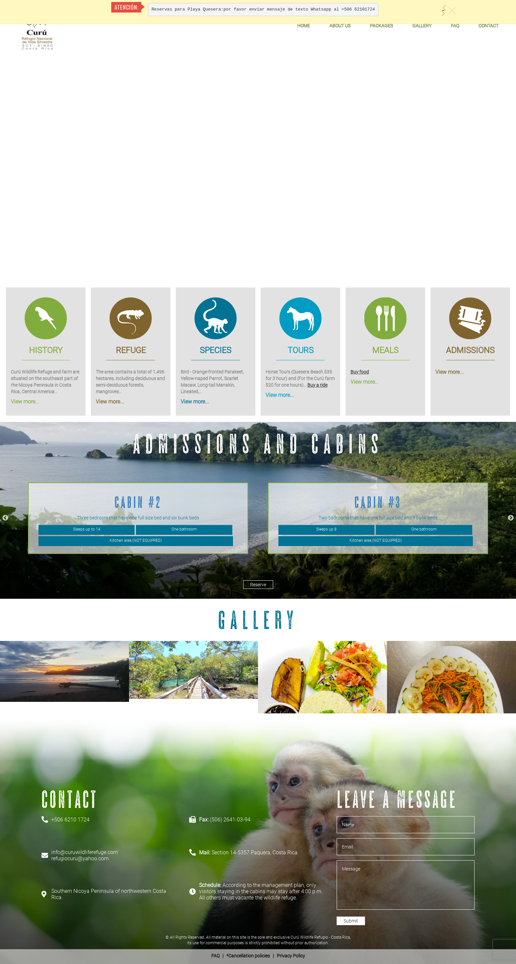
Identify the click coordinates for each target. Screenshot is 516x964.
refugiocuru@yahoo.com (80, 858)
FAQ (455, 25)
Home (303, 25)
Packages (381, 25)
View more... (25, 401)
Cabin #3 (377, 502)
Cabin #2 (138, 502)
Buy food (359, 371)
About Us (339, 25)
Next (510, 518)
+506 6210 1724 (70, 819)
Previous (5, 518)
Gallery (421, 25)
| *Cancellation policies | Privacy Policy (258, 955)
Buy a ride (317, 384)
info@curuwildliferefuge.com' (84, 852)
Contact (488, 25)
